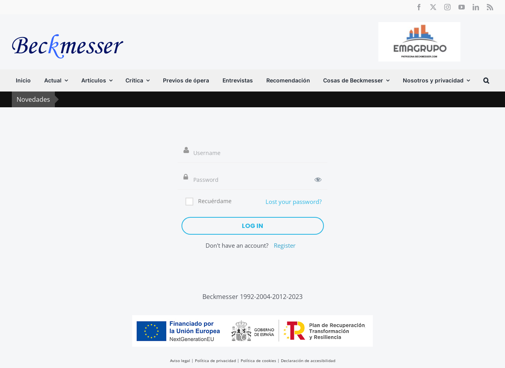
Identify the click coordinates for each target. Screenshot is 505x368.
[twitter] (433, 7)
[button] (486, 80)
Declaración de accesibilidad (308, 360)
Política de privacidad (215, 360)
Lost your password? (294, 201)
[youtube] (461, 7)
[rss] (490, 7)
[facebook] (419, 7)
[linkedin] (476, 7)
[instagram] (447, 7)
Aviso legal (180, 360)
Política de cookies (258, 360)
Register (285, 245)
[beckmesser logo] (67, 28)
